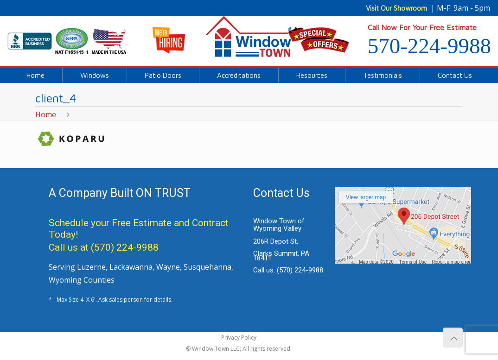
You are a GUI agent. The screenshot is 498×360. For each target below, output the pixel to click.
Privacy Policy (238, 337)
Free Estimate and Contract (170, 222)
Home (45, 114)
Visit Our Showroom (396, 8)
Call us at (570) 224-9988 (104, 247)
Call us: (288, 270)
